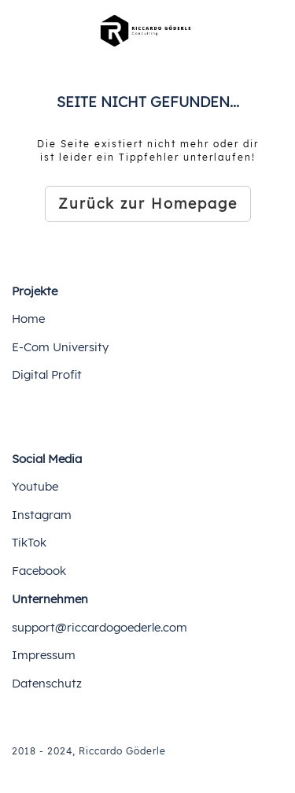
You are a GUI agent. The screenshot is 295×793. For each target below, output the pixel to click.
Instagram (42, 514)
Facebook (39, 570)
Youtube (35, 486)
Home (28, 318)
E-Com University (60, 346)
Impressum (44, 654)
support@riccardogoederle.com (99, 627)
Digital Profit (47, 374)
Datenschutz (47, 683)
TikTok (29, 542)
